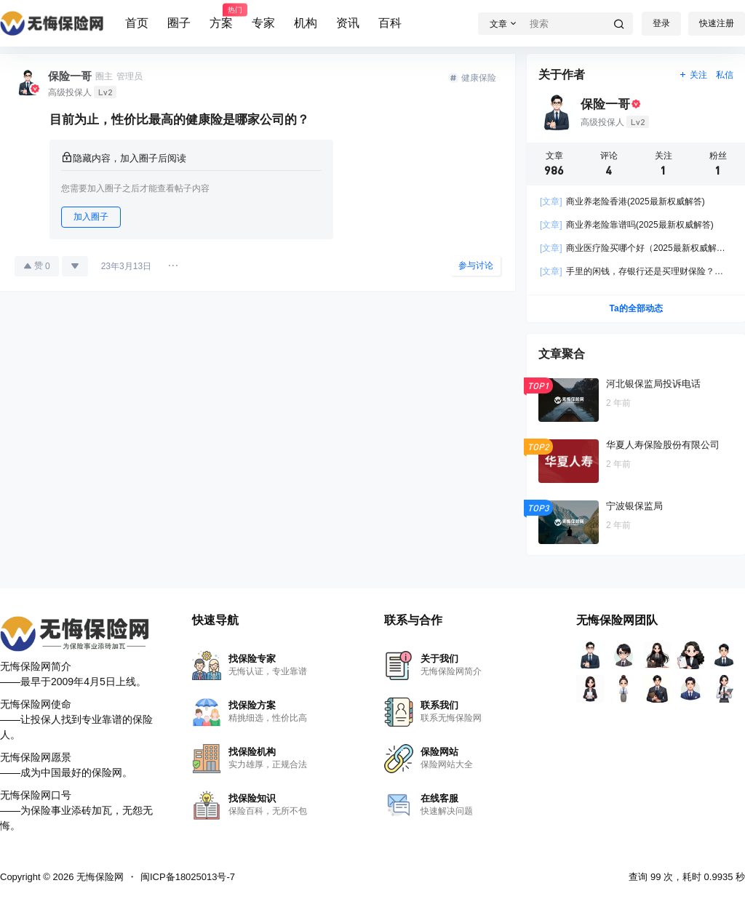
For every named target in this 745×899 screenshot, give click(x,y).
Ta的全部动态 (635, 308)
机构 (305, 23)
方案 (221, 17)
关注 (693, 75)
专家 (263, 23)
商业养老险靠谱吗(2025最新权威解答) (627, 225)
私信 (724, 75)
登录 (661, 23)
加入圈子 (90, 217)
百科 (390, 23)
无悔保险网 (98, 876)
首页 (136, 23)
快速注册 (716, 23)
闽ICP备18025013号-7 (187, 876)
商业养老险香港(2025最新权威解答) (622, 201)
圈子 (179, 23)
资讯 (347, 23)
